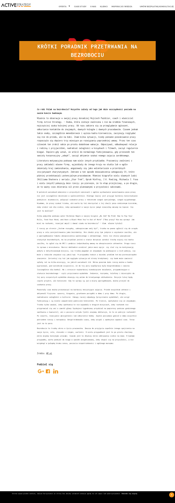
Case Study (80, 6)
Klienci (104, 6)
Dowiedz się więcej (129, 493)
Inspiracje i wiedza (121, 6)
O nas (93, 6)
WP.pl (49, 353)
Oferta (62, 6)
